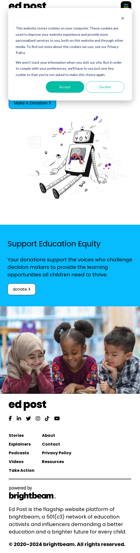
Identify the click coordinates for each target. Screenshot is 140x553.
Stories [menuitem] (16, 435)
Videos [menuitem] (16, 462)
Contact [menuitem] (51, 444)
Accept (65, 87)
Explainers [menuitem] (20, 444)
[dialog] (70, 54)
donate (21, 289)
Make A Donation (32, 103)
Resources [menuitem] (53, 462)
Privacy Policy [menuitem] (56, 453)
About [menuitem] (48, 435)
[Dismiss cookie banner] (122, 19)
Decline (105, 87)
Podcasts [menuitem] (19, 453)
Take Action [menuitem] (21, 470)
